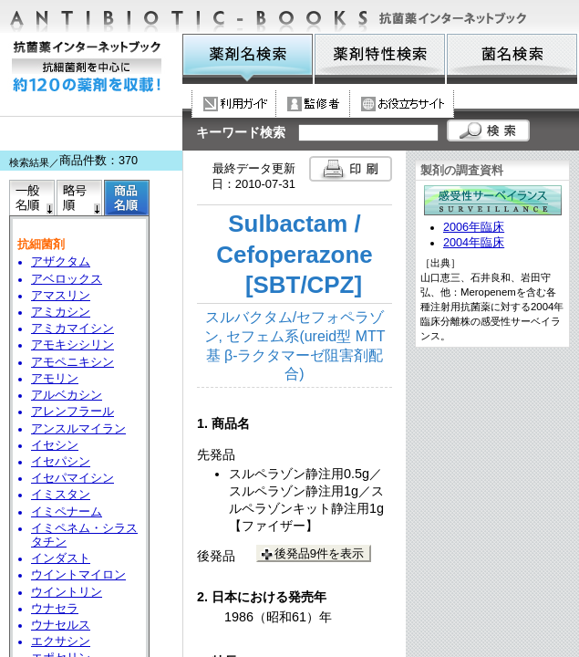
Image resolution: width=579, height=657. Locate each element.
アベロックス (66, 279)
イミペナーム (66, 512)
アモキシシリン (72, 345)
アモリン (54, 378)
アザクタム (60, 262)
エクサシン (60, 641)
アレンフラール (72, 411)
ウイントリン (66, 592)
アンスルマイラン (78, 428)
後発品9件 (319, 553)
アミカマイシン (72, 328)
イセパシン (60, 461)
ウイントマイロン (78, 574)
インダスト (60, 558)
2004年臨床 (473, 242)
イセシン (54, 445)
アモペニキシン (72, 362)
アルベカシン (66, 395)
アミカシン (60, 312)
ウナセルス (60, 625)
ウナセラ (54, 608)
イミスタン (60, 494)
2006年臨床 (473, 227)
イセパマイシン (72, 478)
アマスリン (60, 295)
